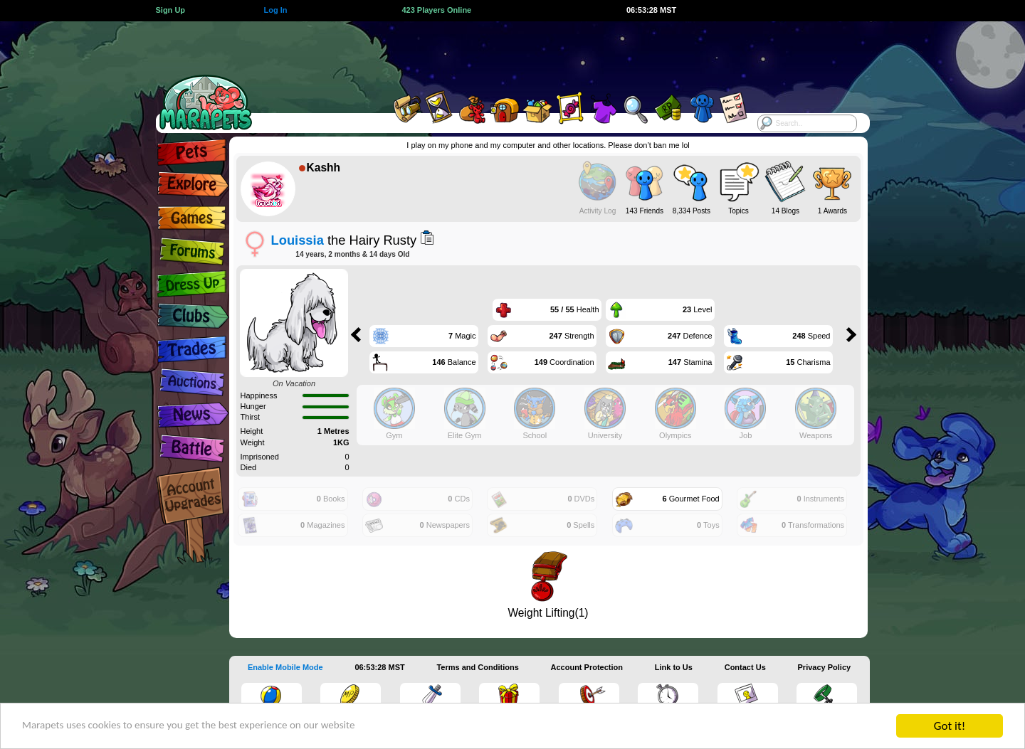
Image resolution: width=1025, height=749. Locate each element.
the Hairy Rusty (344, 240)
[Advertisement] (500, 53)
